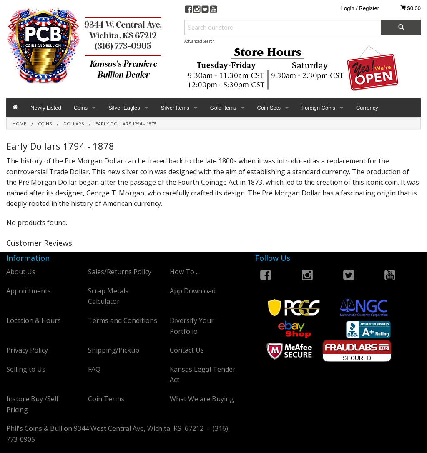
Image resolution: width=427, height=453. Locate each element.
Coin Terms (106, 398)
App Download (193, 290)
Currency (367, 108)
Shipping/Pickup (113, 350)
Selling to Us (25, 369)
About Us (20, 271)
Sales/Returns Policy (119, 271)
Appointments (28, 290)
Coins (81, 108)
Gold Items (223, 108)
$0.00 (410, 8)
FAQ (94, 369)
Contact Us (187, 350)
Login (347, 8)
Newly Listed (45, 108)
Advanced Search (199, 41)
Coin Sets (269, 108)
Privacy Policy (27, 350)
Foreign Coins (318, 108)
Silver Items (175, 108)
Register (369, 8)
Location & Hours (33, 320)
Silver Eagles (124, 108)
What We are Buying (202, 398)
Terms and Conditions (122, 320)
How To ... (185, 271)
